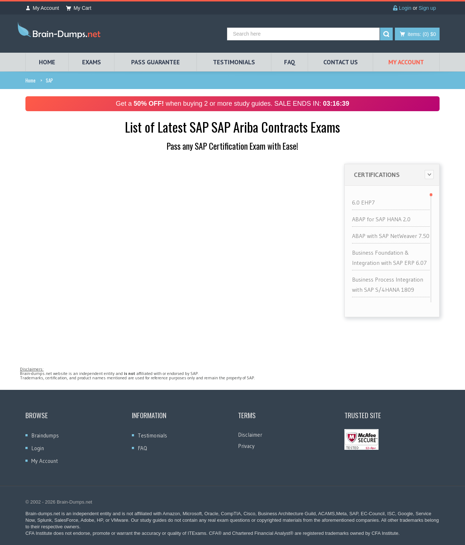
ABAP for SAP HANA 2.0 (381, 219)
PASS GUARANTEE (155, 62)
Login (402, 8)
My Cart (78, 8)
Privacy (246, 446)
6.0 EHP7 (363, 202)
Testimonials (152, 435)
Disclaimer (250, 434)
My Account (42, 8)
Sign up (427, 8)
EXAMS (91, 62)
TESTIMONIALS (234, 62)
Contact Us (340, 62)
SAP (49, 80)
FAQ (289, 62)
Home (30, 80)
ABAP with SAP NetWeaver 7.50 (390, 235)
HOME (47, 62)
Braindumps (45, 435)
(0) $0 (422, 34)
